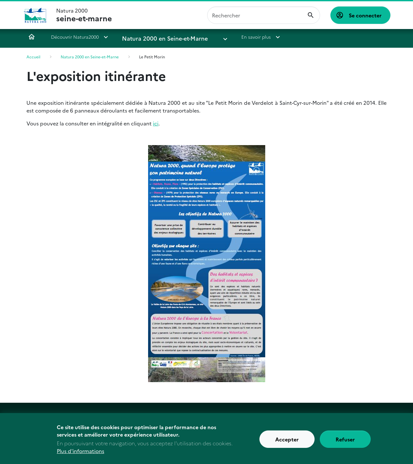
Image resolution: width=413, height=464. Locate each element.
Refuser (345, 441)
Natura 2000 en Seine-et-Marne (156, 37)
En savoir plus (228, 37)
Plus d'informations (80, 453)
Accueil (32, 36)
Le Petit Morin (152, 56)
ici (155, 123)
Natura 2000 (84, 15)
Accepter (287, 441)
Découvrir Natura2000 (75, 37)
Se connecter (365, 15)
